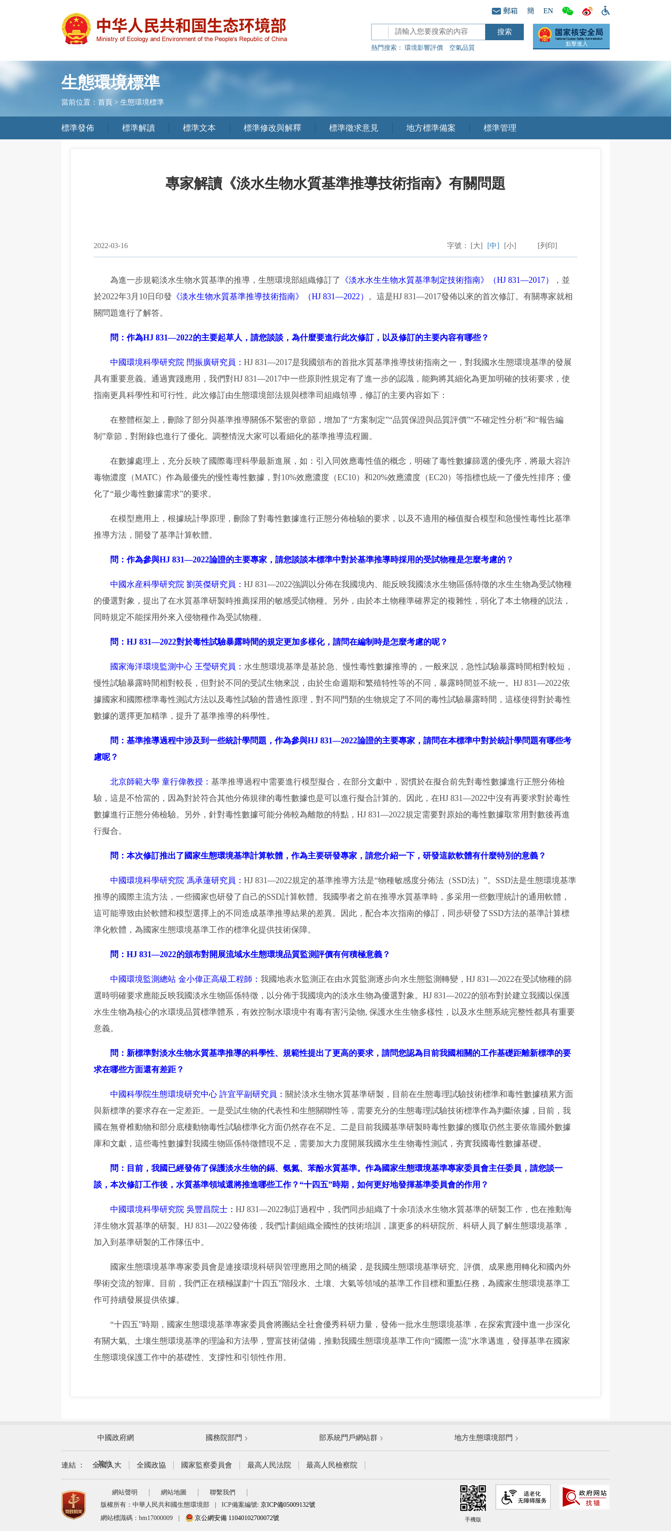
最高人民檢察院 (331, 1465)
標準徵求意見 (353, 127)
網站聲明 (125, 1492)
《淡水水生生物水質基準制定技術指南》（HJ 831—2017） (447, 280)
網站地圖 (173, 1492)
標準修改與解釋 (272, 127)
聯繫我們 (222, 1492)
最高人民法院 (269, 1465)
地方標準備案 (431, 127)
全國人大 (107, 1465)
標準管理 (500, 127)
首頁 (105, 102)
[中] (493, 245)
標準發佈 (77, 127)
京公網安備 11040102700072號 (232, 1518)
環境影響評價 (424, 47)
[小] (510, 245)
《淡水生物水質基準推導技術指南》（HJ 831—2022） (270, 296)
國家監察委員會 (206, 1465)
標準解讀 (138, 127)
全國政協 (151, 1465)
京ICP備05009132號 (288, 1504)
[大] (476, 245)
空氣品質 (462, 47)
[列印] (547, 245)
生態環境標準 (142, 102)
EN (548, 11)
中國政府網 (115, 1437)
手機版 (473, 1503)
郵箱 (505, 11)
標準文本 (199, 127)
